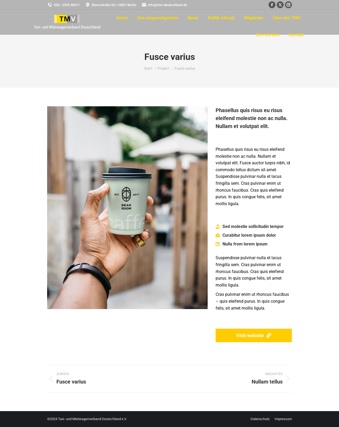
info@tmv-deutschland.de (164, 4)
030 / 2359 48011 (63, 4)
